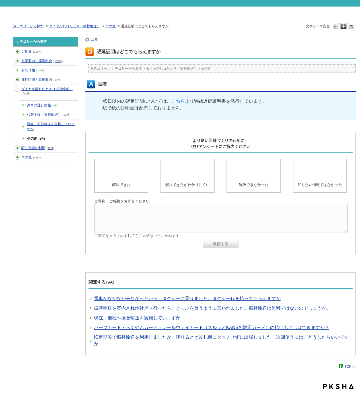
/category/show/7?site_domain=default (17, 147)
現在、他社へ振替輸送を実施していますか (137, 317)
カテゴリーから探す (28, 26)
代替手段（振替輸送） (48, 115)
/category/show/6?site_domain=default (17, 89)
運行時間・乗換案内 (41, 80)
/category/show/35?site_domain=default (17, 157)
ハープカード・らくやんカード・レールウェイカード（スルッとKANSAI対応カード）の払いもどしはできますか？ (211, 327)
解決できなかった (253, 185)
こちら (178, 101)
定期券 (31, 51)
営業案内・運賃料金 (42, 61)
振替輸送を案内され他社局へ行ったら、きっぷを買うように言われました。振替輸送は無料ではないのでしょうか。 (212, 308)
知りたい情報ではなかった (320, 185)
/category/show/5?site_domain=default (17, 79)
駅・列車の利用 (37, 148)
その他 (110, 26)
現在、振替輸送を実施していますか (51, 126)
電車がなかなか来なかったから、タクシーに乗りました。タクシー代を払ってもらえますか (187, 298)
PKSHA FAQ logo (338, 386)
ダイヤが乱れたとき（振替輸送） (74, 26)
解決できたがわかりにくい (187, 185)
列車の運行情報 (43, 105)
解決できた (121, 185)
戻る (94, 40)
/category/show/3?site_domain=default (17, 60)
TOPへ (350, 366)
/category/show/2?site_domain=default (17, 51)
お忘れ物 (32, 70)
